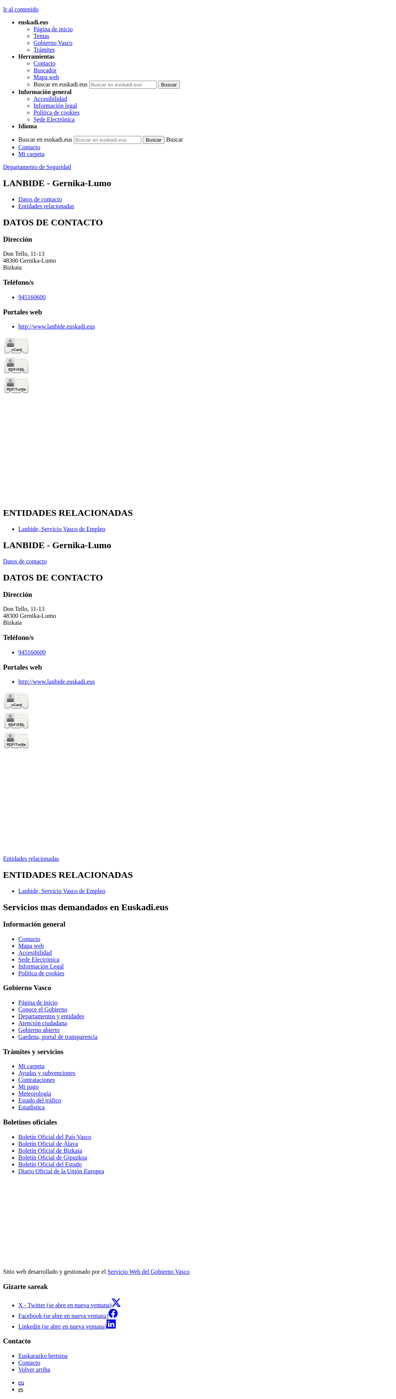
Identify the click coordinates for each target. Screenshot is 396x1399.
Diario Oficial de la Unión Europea (61, 1171)
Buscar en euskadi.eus (61, 84)
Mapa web (46, 77)
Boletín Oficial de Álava (48, 1144)
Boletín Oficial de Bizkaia (50, 1150)
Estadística (31, 1107)
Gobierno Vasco (53, 43)
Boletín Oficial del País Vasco (54, 1137)
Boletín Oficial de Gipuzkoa (52, 1157)
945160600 (32, 297)
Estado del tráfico (39, 1100)
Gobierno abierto (39, 1030)
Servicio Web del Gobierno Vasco (148, 1271)
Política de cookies (57, 112)
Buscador (45, 70)
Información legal (55, 105)
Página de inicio (53, 29)
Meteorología (34, 1093)
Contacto (45, 63)
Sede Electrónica (54, 119)
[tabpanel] (198, 359)
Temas (42, 36)
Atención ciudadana (42, 1023)
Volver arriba (34, 1369)
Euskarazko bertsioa (42, 1356)
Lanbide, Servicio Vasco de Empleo (61, 529)
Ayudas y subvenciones (46, 1073)
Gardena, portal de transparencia (57, 1037)
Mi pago (28, 1086)
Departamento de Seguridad (37, 167)
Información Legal (41, 966)
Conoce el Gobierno (42, 1009)
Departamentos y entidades (51, 1016)
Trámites (44, 49)
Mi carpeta (31, 154)
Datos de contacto (25, 561)
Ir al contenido (20, 9)
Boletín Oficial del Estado (50, 1164)
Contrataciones (36, 1080)
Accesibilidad (50, 99)
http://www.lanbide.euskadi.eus (56, 326)
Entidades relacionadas (31, 858)
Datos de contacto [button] (40, 199)
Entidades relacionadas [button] (46, 206)
